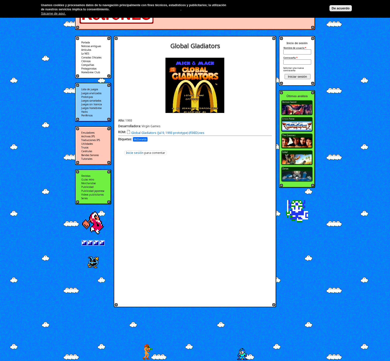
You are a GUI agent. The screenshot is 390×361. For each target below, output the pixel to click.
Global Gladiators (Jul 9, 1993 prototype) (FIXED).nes (167, 133)
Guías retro (87, 179)
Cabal (285, 152)
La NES (85, 53)
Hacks (84, 111)
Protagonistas (89, 68)
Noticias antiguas (91, 46)
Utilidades (87, 143)
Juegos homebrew (91, 108)
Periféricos (87, 115)
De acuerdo (341, 8)
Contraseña (290, 58)
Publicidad (87, 187)
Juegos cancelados (91, 100)
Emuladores (88, 132)
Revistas (85, 176)
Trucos (84, 147)
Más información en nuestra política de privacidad (145, 9)
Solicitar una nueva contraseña (293, 69)
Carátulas (86, 151)
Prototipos (87, 97)
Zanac (285, 168)
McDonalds (140, 139)
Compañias (87, 65)
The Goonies (288, 135)
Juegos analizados (91, 93)
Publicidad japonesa (92, 191)
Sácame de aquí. (53, 13)
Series (84, 198)
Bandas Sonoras (90, 155)
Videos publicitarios (92, 194)
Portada (85, 42)
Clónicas (86, 61)
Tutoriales (86, 159)
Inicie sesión (135, 153)
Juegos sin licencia (91, 104)
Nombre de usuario (294, 48)
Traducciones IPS (90, 140)
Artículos (86, 50)
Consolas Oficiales (91, 57)
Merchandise (88, 183)
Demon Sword (289, 102)
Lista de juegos (89, 89)
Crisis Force (288, 118)
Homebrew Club (90, 72)
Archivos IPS (88, 136)
